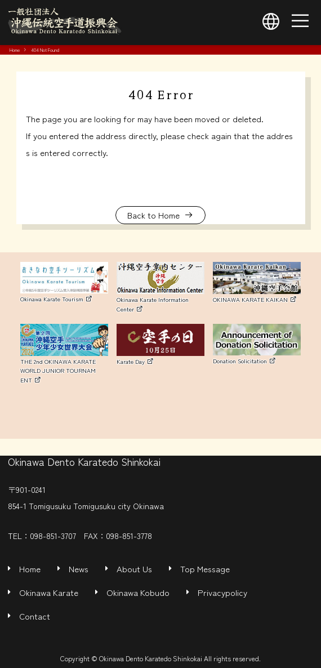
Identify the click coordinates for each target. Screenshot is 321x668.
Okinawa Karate (48, 592)
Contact (34, 616)
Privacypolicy (222, 592)
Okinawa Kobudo (138, 592)
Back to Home (153, 215)
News (78, 569)
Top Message (205, 569)
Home (15, 49)
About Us (134, 569)
